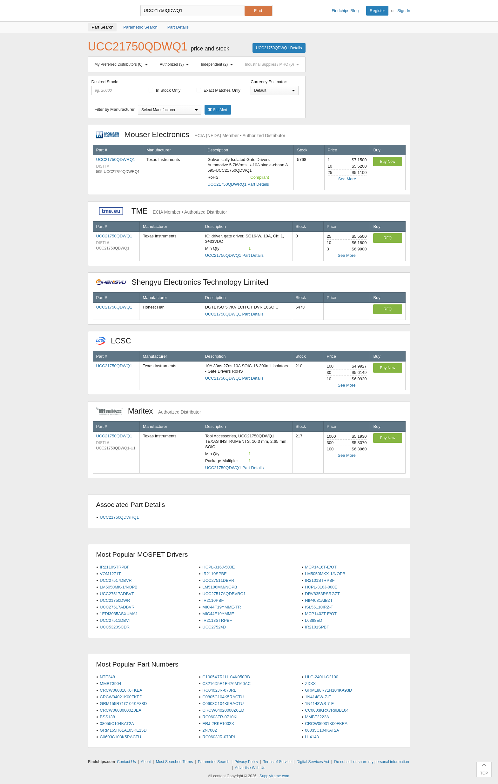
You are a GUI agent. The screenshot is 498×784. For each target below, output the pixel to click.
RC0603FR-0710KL (220, 716)
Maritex (148, 411)
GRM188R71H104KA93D (328, 690)
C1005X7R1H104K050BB (226, 676)
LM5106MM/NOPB (219, 587)
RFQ (388, 238)
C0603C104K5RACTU (223, 703)
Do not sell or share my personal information (371, 762)
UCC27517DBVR (115, 580)
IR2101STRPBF (319, 580)
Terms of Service (277, 762)
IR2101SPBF (317, 627)
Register (377, 10)
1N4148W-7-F (318, 696)
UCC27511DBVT (115, 620)
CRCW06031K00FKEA (326, 723)
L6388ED (313, 620)
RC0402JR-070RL (219, 690)
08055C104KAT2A (117, 723)
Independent (218, 64)
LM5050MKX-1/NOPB (325, 573)
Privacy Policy (246, 762)
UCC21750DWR (115, 600)
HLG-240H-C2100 (321, 676)
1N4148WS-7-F (319, 703)
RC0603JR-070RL (219, 736)
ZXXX (310, 683)
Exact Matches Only (218, 90)
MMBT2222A (317, 716)
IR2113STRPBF (217, 620)
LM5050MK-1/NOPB (119, 587)
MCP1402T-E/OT (321, 613)
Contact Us (126, 762)
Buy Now (387, 161)
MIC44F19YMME (218, 613)
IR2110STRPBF (114, 567)
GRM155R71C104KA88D (123, 703)
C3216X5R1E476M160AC (226, 683)
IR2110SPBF (214, 573)
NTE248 (107, 676)
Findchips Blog (345, 10)
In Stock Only (164, 90)
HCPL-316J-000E (321, 587)
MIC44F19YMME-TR (221, 607)
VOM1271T (110, 573)
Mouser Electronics (191, 134)
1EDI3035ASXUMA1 (119, 613)
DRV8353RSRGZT (322, 593)
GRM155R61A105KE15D (123, 730)
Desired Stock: (115, 87)
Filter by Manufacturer (115, 109)
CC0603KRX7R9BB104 (326, 710)
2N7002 (209, 730)
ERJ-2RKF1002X (218, 723)
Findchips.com (108, 10)
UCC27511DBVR (218, 580)
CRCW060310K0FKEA (121, 690)
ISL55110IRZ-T (319, 607)
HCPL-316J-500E (218, 567)
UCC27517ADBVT (117, 593)
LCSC (117, 340)
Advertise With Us (250, 768)
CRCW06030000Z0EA (120, 710)
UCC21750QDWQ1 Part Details (234, 255)
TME (161, 211)
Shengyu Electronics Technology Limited (185, 282)
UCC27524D (214, 627)
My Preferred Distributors (123, 64)
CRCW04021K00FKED (121, 696)
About (146, 762)
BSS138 (107, 716)
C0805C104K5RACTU (223, 696)
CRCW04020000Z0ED (223, 710)
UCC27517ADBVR (117, 607)
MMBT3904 (110, 683)
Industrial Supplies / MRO (273, 64)
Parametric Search (213, 762)
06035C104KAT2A (322, 730)
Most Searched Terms (174, 762)
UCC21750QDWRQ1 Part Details (238, 184)
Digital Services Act (313, 762)
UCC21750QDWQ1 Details (279, 48)
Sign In (403, 10)
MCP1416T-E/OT (321, 567)
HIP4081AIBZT (319, 600)
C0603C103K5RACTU (120, 736)
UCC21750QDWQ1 (114, 236)
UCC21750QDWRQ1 (115, 159)
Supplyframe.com (274, 776)
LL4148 (312, 736)
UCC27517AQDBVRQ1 (224, 593)
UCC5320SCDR (115, 627)
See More (347, 178)
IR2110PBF (213, 600)
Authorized (176, 64)
